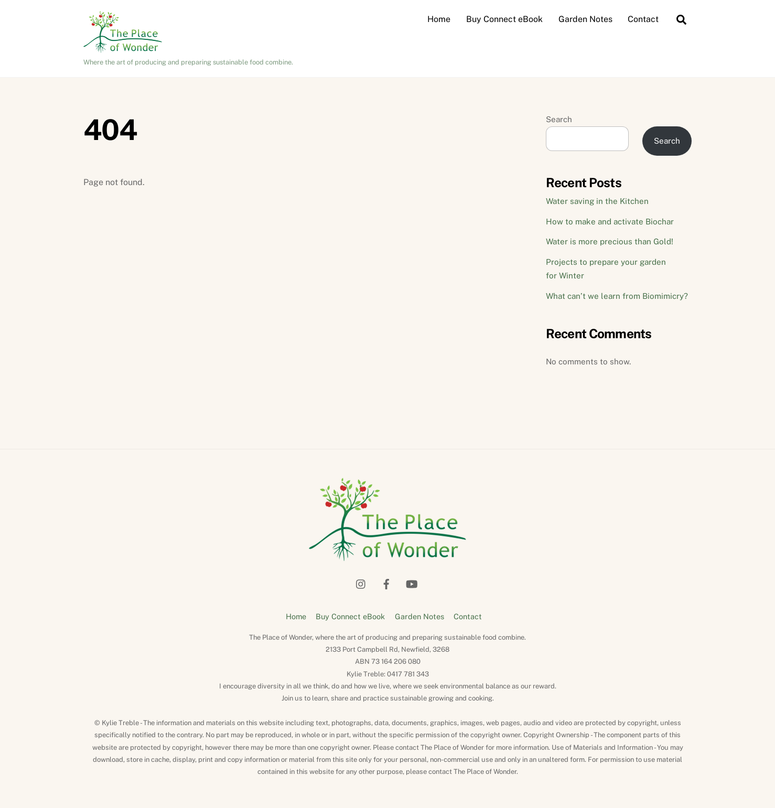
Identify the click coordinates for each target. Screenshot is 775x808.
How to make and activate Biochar (610, 221)
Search (559, 119)
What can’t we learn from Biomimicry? (617, 296)
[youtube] (411, 582)
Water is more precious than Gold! (609, 241)
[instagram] (361, 582)
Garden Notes (585, 19)
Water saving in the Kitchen (597, 201)
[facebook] (386, 582)
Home (438, 19)
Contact (643, 19)
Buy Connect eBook (504, 19)
